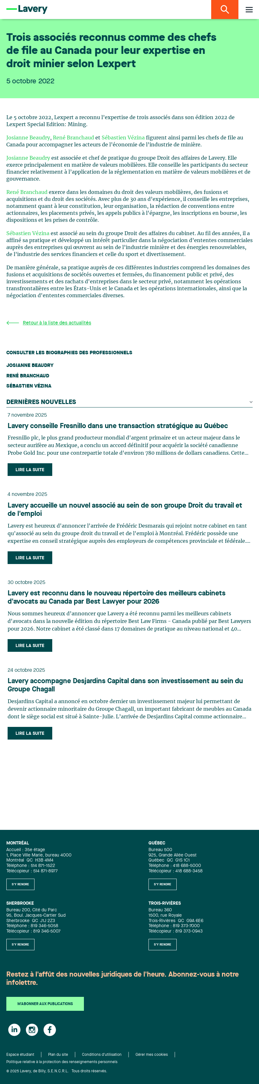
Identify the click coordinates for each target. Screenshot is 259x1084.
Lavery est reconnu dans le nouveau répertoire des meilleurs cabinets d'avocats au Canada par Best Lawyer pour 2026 (116, 597)
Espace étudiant (20, 1055)
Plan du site (58, 1055)
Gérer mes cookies (152, 1055)
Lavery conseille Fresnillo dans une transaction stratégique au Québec (118, 426)
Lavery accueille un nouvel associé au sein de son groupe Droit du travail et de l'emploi (125, 509)
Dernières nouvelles (129, 402)
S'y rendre (20, 884)
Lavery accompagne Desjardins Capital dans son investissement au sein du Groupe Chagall (125, 685)
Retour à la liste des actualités (48, 323)
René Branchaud (73, 137)
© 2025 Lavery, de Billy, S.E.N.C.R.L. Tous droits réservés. (56, 1071)
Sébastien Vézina (123, 137)
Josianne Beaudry (28, 137)
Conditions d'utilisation (102, 1055)
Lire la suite (30, 470)
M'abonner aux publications (45, 1004)
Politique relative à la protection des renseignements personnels (61, 1062)
